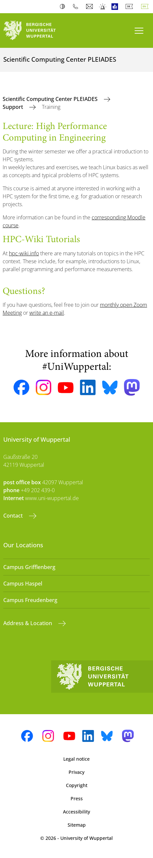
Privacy (76, 772)
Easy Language (116, 6)
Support (13, 107)
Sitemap (77, 825)
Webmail (90, 6)
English (146, 6)
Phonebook (77, 6)
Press (77, 798)
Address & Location (28, 623)
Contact (13, 515)
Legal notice (76, 759)
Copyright (76, 785)
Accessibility (76, 812)
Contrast (64, 6)
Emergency (103, 6)
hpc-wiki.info (24, 253)
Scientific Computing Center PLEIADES (51, 99)
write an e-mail (46, 312)
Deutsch (130, 6)
